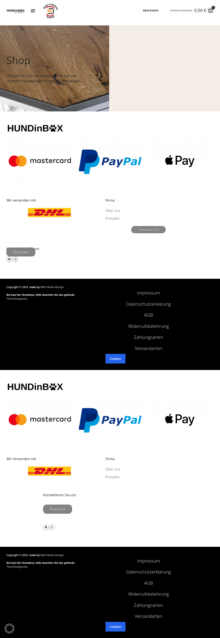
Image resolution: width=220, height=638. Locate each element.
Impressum (148, 293)
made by (46, 287)
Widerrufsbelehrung (148, 326)
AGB (148, 315)
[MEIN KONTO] (162, 10)
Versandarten (148, 348)
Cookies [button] (115, 359)
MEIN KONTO (150, 10)
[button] (33, 10)
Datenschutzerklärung (148, 304)
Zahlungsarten (148, 337)
